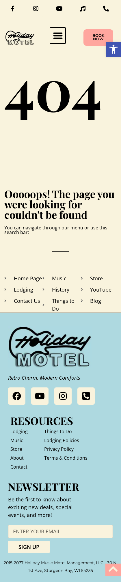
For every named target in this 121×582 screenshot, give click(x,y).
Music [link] (16, 440)
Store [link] (16, 449)
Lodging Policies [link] (61, 440)
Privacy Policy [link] (59, 449)
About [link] (17, 458)
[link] (113, 49)
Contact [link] (18, 467)
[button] (58, 35)
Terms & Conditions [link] (66, 458)
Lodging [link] (19, 431)
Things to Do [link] (58, 431)
